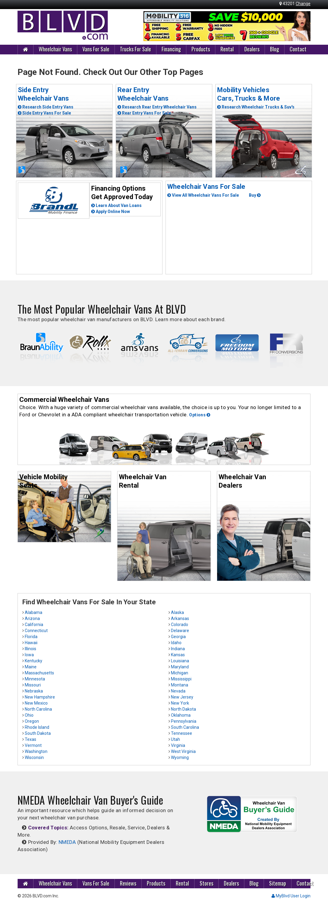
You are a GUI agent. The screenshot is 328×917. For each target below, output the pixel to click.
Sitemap (277, 883)
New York (180, 703)
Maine (31, 666)
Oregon (32, 721)
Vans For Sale (95, 49)
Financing (171, 49)
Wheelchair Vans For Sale (206, 186)
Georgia (178, 636)
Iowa (29, 654)
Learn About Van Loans (116, 205)
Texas (30, 739)
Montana (179, 685)
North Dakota (183, 709)
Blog (274, 49)
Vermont (33, 745)
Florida (31, 636)
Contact (298, 49)
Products (200, 49)
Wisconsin (34, 757)
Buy (255, 195)
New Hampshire (40, 697)
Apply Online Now (110, 211)
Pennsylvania (183, 721)
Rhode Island (37, 727)
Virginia (178, 745)
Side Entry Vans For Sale (44, 113)
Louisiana (180, 660)
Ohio (29, 715)
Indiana (178, 648)
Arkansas (180, 618)
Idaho (176, 642)
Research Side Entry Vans (45, 107)
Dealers (251, 49)
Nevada (178, 691)
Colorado (179, 624)
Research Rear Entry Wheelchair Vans (157, 107)
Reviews (128, 883)
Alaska (177, 612)
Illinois (30, 648)
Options (199, 414)
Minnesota (35, 678)
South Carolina (185, 727)
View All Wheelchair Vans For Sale (203, 195)
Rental (227, 49)
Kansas (178, 654)
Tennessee (181, 733)
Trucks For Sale (135, 49)
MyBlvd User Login (291, 895)
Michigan (179, 672)
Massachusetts (39, 672)
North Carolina (38, 709)
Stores (206, 883)
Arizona (32, 618)
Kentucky (33, 660)
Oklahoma (181, 715)
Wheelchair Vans (55, 49)
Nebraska (34, 691)
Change (303, 3)
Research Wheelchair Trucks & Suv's (255, 107)
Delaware (180, 630)
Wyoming (180, 757)
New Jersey (182, 697)
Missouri (33, 685)
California (34, 624)
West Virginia (183, 751)
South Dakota (38, 733)
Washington (36, 751)
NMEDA (67, 842)
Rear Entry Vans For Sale (144, 113)
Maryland (180, 666)
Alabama (33, 612)
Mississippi (181, 678)
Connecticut (36, 630)
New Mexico (36, 703)
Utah (175, 739)
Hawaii (31, 642)
